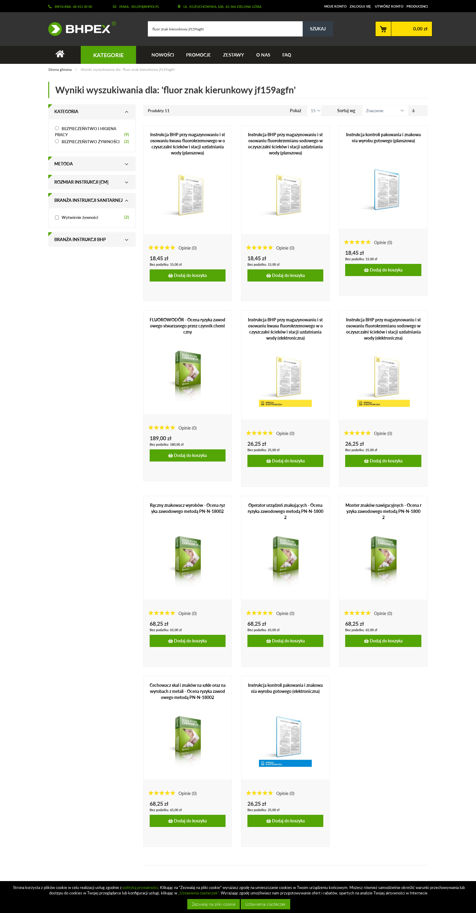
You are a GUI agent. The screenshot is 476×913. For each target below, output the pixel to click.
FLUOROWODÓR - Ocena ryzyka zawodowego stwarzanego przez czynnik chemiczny (187, 326)
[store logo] (80, 28)
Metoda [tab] (63, 163)
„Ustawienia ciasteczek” (198, 893)
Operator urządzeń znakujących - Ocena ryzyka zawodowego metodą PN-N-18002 (285, 511)
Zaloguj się (360, 6)
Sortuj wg (346, 110)
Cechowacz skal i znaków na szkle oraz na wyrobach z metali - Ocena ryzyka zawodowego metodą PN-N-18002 (188, 691)
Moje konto (335, 6)
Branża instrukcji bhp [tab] (80, 239)
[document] (239, 897)
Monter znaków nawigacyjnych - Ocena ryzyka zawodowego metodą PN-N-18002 (383, 511)
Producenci (417, 6)
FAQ (286, 54)
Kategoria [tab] (66, 111)
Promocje (198, 54)
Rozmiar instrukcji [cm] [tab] (81, 182)
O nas (263, 54)
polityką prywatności (140, 887)
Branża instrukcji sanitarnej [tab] (88, 200)
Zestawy (233, 54)
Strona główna (60, 69)
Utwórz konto (389, 6)
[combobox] (240, 28)
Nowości (162, 54)
